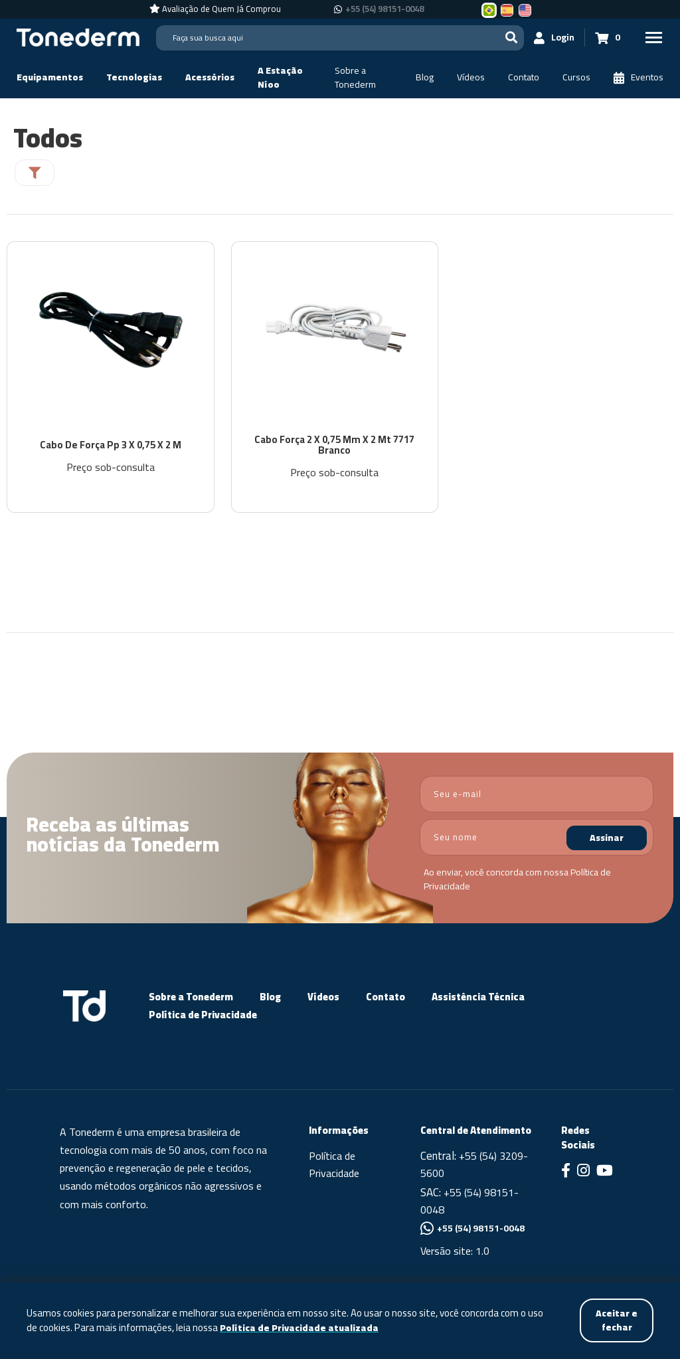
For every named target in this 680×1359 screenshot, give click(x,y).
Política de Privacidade (203, 1015)
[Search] (340, 37)
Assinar (607, 838)
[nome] (536, 838)
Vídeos (323, 997)
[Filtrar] (34, 172)
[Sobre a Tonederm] (363, 77)
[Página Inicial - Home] (78, 36)
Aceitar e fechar (617, 1320)
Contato (385, 997)
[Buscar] (511, 37)
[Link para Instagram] (583, 1172)
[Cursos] (576, 77)
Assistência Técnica (478, 997)
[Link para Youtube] (604, 1172)
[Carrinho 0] (607, 37)
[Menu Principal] (653, 37)
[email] (536, 794)
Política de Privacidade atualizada (299, 1328)
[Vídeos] (470, 77)
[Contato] (523, 77)
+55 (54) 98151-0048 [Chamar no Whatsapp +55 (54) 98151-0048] (384, 9)
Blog (270, 997)
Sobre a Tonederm (191, 997)
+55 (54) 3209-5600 (474, 1165)
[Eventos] (638, 77)
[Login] (554, 37)
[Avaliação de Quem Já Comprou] (215, 9)
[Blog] (424, 77)
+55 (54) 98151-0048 (469, 1201)
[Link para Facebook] (565, 1172)
